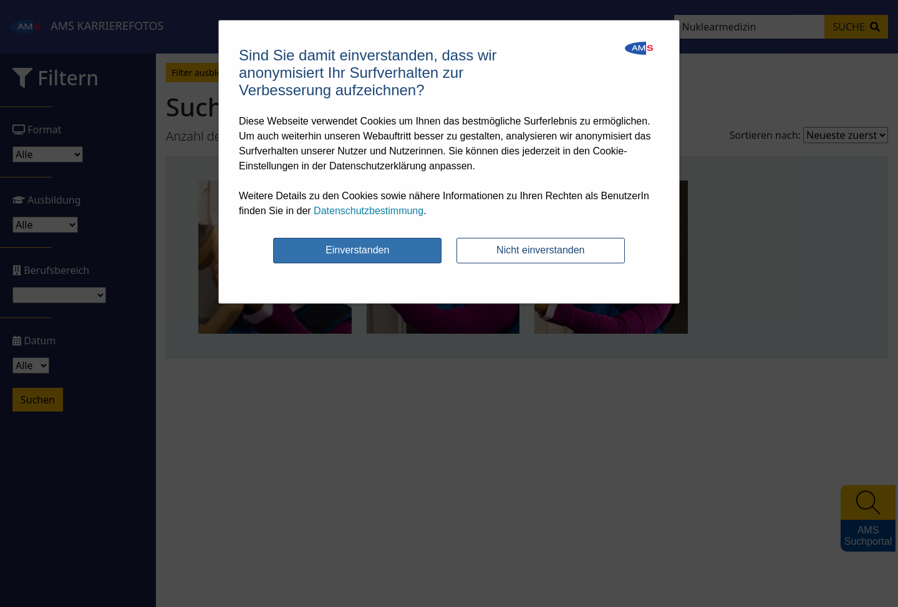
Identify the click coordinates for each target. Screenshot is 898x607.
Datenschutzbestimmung (368, 210)
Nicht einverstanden (540, 250)
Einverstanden (357, 250)
